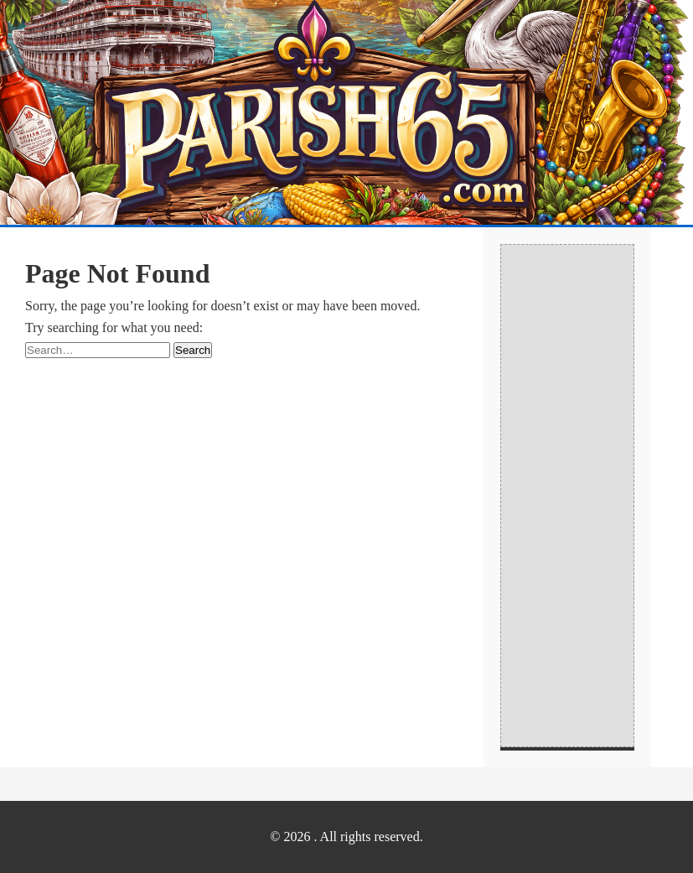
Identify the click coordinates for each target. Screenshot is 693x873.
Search (192, 350)
